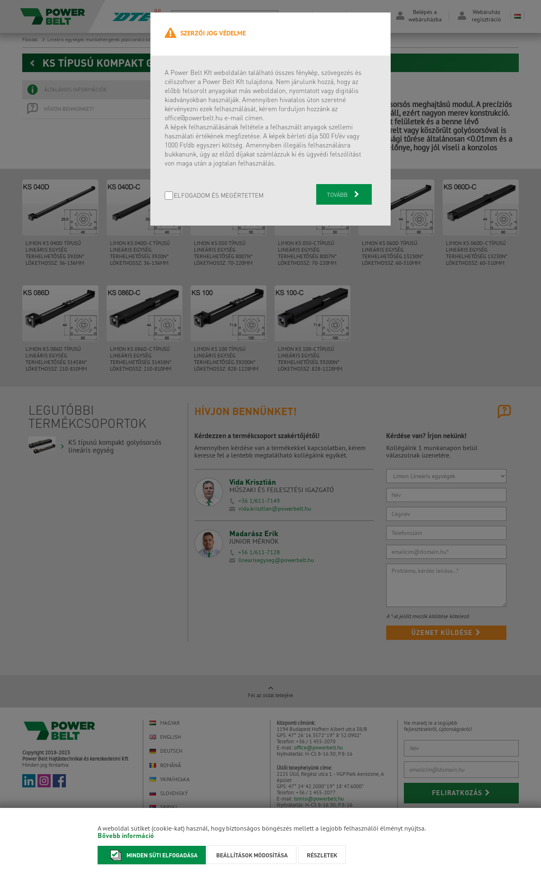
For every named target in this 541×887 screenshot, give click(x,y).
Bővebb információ (126, 835)
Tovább (344, 194)
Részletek (322, 855)
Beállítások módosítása (252, 855)
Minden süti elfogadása (152, 855)
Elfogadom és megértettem (219, 195)
